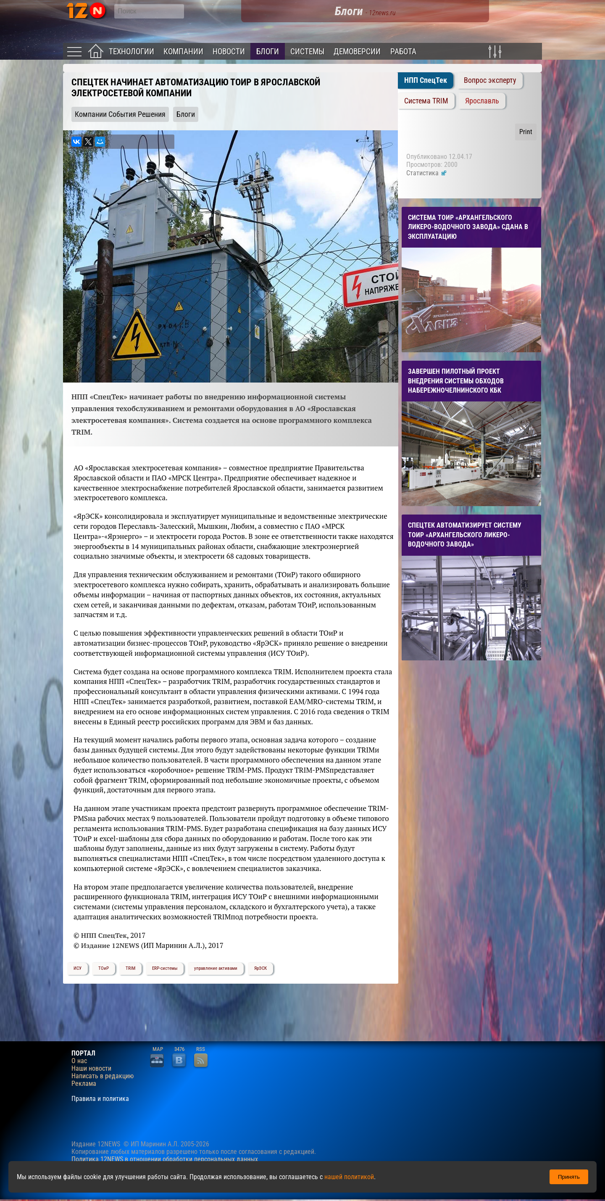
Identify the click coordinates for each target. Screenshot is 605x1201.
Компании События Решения (120, 114)
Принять (569, 1177)
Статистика (426, 173)
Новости (229, 51)
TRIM (130, 968)
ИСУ (78, 968)
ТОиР (103, 968)
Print (525, 132)
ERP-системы (164, 968)
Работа (403, 51)
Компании (183, 51)
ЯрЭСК (260, 968)
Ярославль (482, 101)
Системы (307, 51)
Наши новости (91, 1068)
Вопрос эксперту (490, 80)
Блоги (267, 51)
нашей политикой (349, 1177)
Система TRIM (426, 101)
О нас (79, 1061)
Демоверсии (357, 51)
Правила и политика (100, 1099)
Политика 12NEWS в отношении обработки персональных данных (164, 1159)
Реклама (83, 1083)
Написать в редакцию (102, 1076)
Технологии (131, 51)
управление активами (215, 968)
